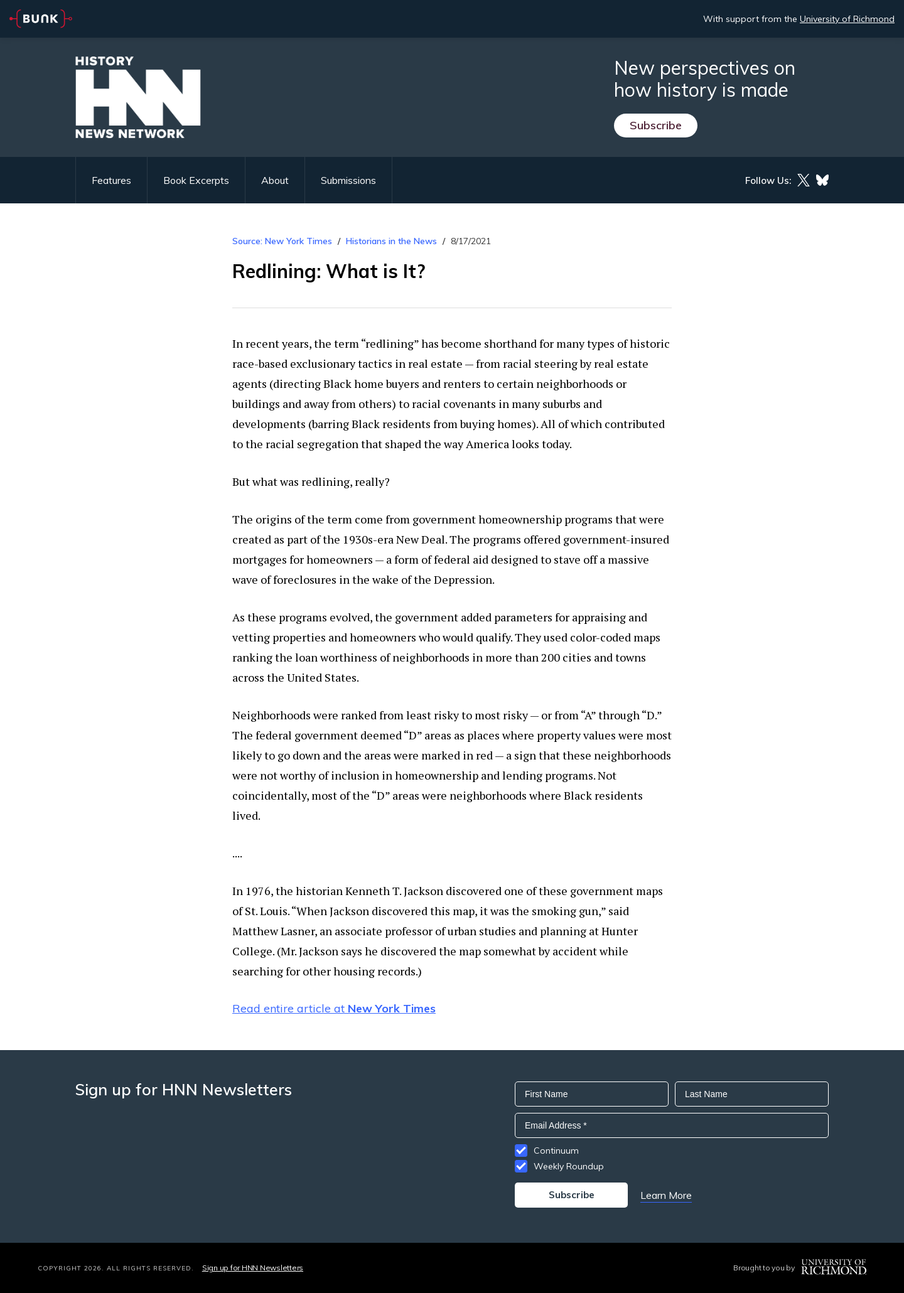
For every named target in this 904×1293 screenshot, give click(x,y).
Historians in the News (391, 241)
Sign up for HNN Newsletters (252, 1267)
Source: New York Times (282, 241)
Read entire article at (334, 1008)
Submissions (348, 180)
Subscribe (656, 125)
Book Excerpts (196, 180)
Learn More (666, 1195)
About (275, 180)
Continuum (556, 1150)
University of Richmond (847, 18)
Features (111, 180)
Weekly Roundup (569, 1166)
